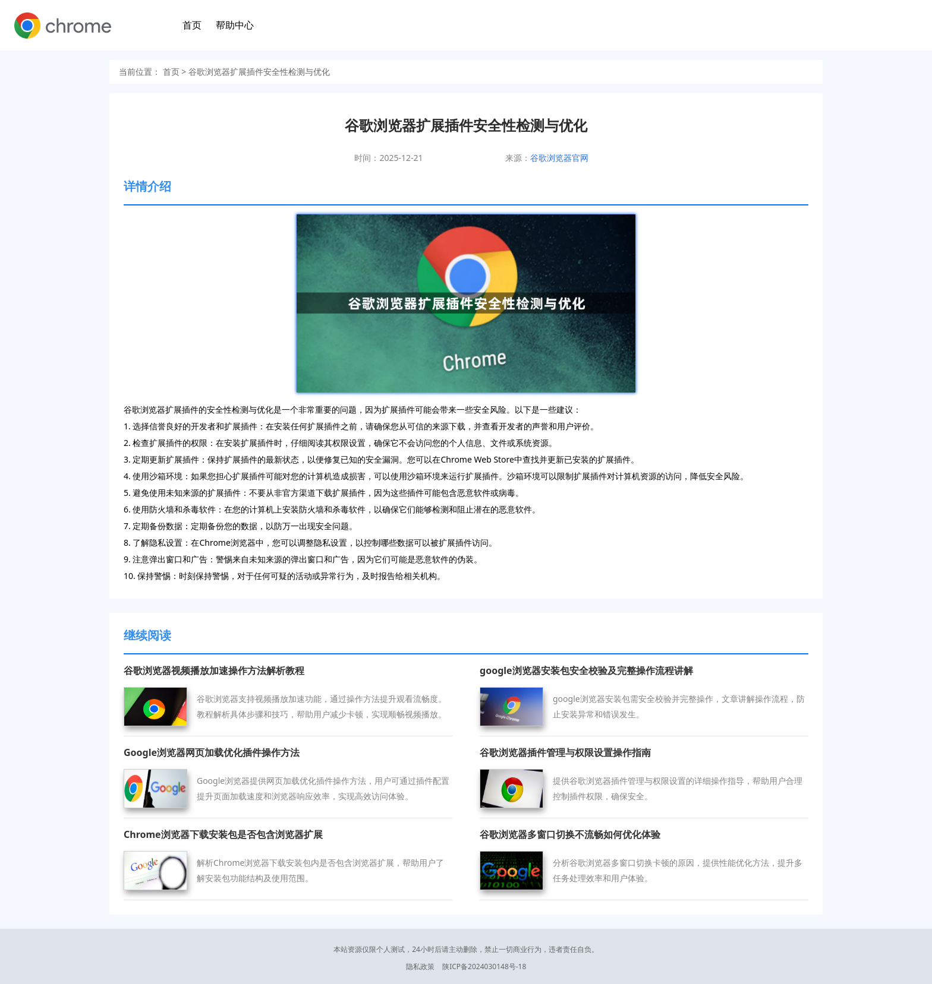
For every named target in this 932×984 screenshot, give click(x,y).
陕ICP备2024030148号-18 (484, 966)
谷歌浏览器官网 (559, 157)
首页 (191, 24)
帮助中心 (235, 24)
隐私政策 (420, 966)
